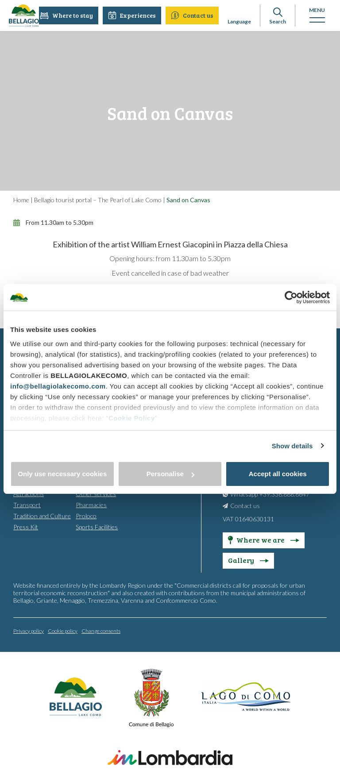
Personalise (170, 474)
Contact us (192, 15)
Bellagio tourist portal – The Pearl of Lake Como (98, 200)
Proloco (86, 515)
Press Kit (25, 526)
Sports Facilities (97, 526)
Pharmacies (91, 504)
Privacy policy (28, 630)
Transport (27, 504)
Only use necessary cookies (62, 474)
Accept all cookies (278, 474)
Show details (292, 446)
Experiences (132, 15)
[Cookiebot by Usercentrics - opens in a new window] (291, 297)
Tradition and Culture (42, 515)
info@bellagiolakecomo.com (58, 386)
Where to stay (66, 15)
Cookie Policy (131, 418)
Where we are (263, 539)
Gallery (248, 559)
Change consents (100, 630)
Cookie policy (62, 630)
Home (21, 200)
